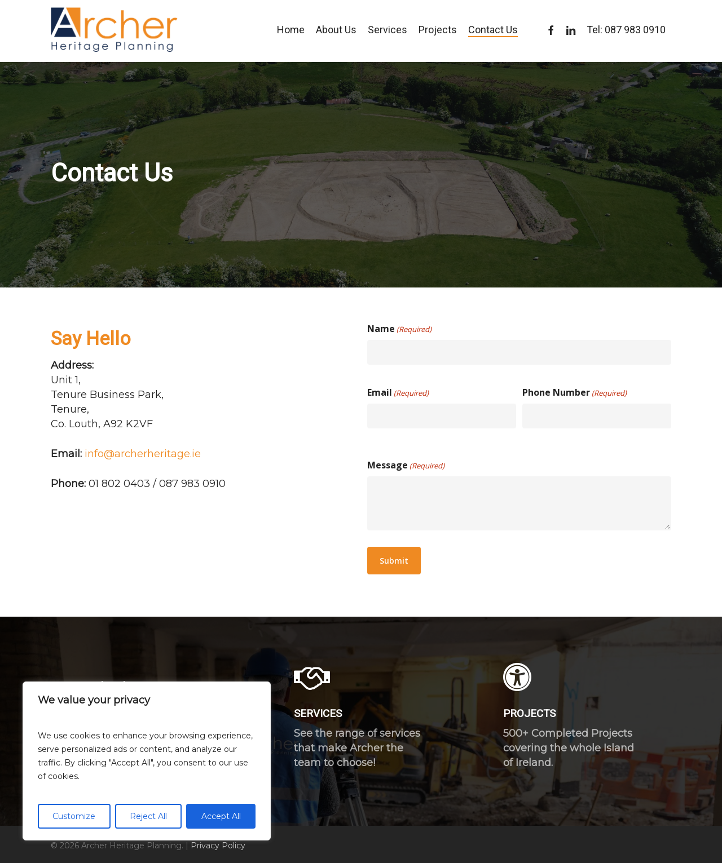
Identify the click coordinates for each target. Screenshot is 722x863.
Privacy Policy (218, 845)
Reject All (148, 816)
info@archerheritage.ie (143, 454)
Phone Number (574, 393)
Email (398, 393)
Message (405, 465)
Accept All (221, 816)
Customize (73, 816)
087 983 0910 (635, 31)
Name (399, 329)
